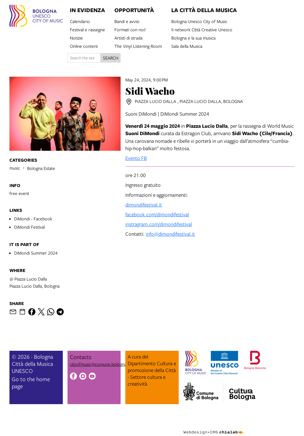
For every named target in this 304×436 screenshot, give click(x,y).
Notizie (76, 37)
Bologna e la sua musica (193, 37)
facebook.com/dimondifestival (157, 214)
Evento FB (136, 158)
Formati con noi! (130, 29)
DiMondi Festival (29, 227)
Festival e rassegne (87, 29)
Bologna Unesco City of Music (199, 21)
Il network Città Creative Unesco (201, 29)
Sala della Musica (186, 45)
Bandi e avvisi (126, 21)
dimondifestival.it (143, 204)
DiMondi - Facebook (33, 219)
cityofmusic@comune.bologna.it (100, 364)
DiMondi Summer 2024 (35, 253)
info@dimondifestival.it (170, 233)
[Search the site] (84, 58)
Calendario (80, 21)
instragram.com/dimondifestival (158, 224)
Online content (84, 45)
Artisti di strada (128, 37)
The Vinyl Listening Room (138, 45)
